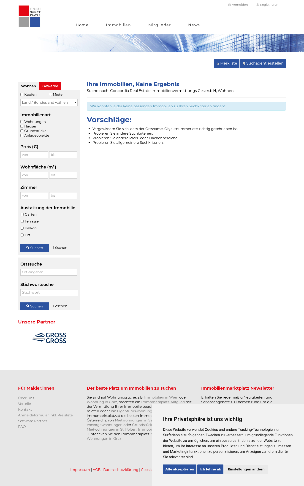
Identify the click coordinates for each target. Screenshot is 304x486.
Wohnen (28, 86)
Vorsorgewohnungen (104, 425)
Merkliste (226, 63)
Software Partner (32, 421)
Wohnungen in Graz (104, 438)
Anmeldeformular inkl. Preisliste (45, 415)
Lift (27, 235)
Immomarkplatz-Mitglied (163, 402)
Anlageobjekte (36, 135)
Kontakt (25, 409)
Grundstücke (35, 131)
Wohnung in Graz (102, 402)
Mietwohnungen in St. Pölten (111, 429)
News (194, 25)
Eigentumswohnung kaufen (141, 411)
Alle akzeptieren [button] (179, 469)
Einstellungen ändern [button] (246, 469)
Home (82, 25)
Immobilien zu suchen (152, 388)
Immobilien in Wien (161, 397)
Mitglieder (159, 25)
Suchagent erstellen (263, 63)
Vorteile (24, 404)
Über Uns (26, 398)
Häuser (30, 126)
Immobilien (118, 25)
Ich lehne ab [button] (210, 469)
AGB (96, 469)
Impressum (80, 469)
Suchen (34, 248)
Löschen (60, 247)
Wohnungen (35, 121)
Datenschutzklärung (120, 469)
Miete (57, 94)
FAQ (22, 426)
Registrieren (267, 4)
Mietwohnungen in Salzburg (139, 420)
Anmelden (238, 4)
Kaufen (30, 94)
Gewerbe (50, 86)
